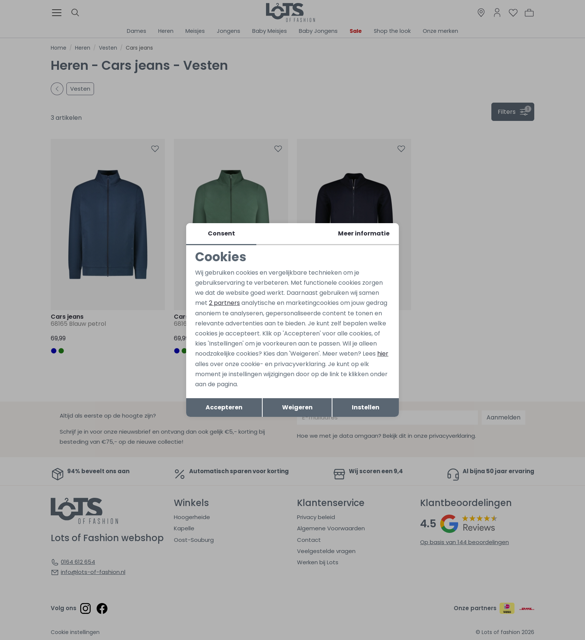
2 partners (224, 303)
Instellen (365, 407)
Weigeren (297, 407)
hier (382, 353)
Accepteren (224, 407)
